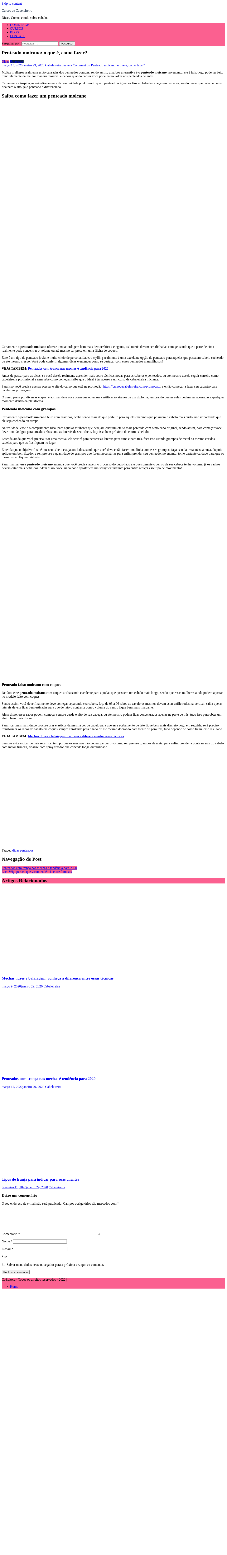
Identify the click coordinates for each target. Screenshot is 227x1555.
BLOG (14, 32)
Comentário (11, 1239)
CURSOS (16, 28)
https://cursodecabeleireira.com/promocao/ (131, 386)
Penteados (17, 61)
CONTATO (17, 36)
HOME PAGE (19, 25)
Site (4, 1262)
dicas (15, 850)
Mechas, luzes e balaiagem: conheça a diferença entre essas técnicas (76, 736)
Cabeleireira (53, 65)
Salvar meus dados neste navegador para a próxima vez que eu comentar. (55, 1269)
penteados (26, 850)
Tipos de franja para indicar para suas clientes (40, 1179)
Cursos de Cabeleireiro (17, 10)
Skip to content (12, 3)
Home (14, 1291)
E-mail (7, 1254)
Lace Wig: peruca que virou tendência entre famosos (37, 871)
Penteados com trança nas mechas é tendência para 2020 (68, 368)
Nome (7, 1246)
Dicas (5, 61)
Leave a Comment (103, 65)
